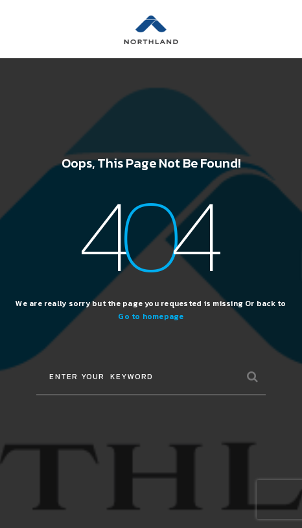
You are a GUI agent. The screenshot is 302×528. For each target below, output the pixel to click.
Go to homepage (150, 316)
